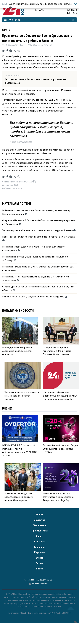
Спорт (39, 536)
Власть (6, 29)
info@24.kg (42, 583)
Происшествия (40, 530)
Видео (39, 568)
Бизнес (39, 563)
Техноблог (39, 546)
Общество (39, 519)
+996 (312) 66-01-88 (43, 580)
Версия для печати (12, 188)
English (40, 557)
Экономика (39, 525)
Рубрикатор (12, 19)
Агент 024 (39, 541)
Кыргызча (39, 552)
